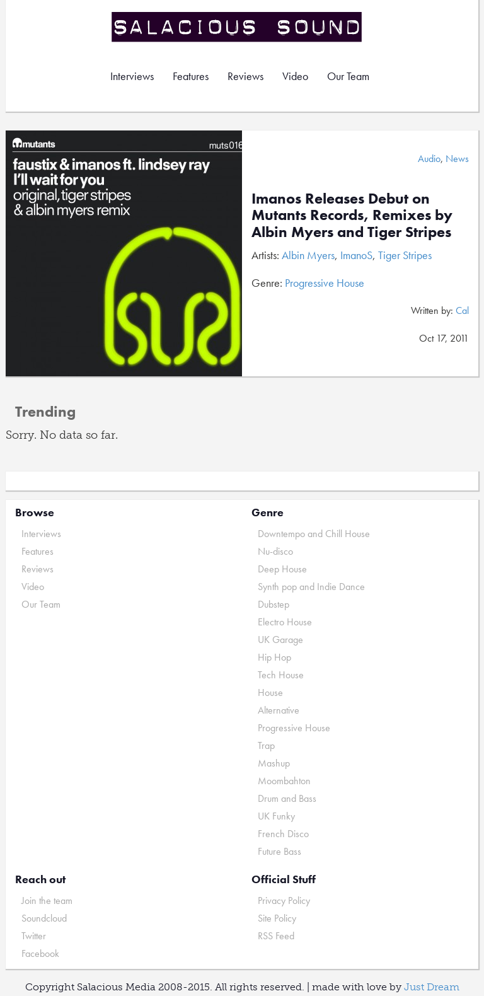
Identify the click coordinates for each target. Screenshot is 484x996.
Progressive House (324, 282)
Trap (266, 745)
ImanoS (356, 255)
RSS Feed (276, 935)
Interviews (132, 76)
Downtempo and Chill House (314, 533)
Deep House (282, 569)
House (270, 692)
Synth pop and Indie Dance (311, 586)
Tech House (281, 674)
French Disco (283, 833)
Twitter (33, 935)
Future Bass (279, 851)
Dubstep (273, 604)
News (457, 158)
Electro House (285, 621)
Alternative (278, 710)
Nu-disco (275, 551)
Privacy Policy (284, 900)
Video (295, 76)
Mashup (274, 763)
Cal (462, 310)
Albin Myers (308, 255)
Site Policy (277, 918)
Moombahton (284, 780)
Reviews (245, 76)
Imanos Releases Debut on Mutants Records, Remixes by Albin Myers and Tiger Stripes (351, 214)
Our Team (348, 76)
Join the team (46, 900)
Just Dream (431, 987)
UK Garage (280, 639)
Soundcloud (44, 918)
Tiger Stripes (405, 255)
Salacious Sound (237, 26)
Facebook (40, 953)
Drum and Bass (287, 798)
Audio (429, 158)
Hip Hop (274, 657)
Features (191, 76)
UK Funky (276, 816)
